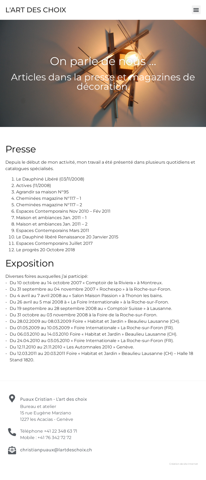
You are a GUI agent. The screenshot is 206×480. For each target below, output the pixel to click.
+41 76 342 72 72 (54, 437)
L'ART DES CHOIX (35, 10)
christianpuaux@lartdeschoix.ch (56, 450)
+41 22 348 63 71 (60, 431)
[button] (196, 9)
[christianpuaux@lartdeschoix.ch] (12, 450)
